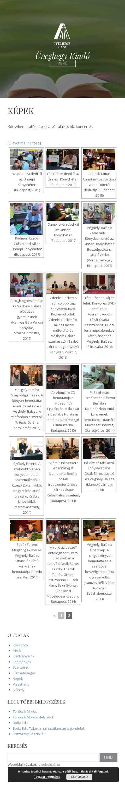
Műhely (19, 689)
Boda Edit (20, 722)
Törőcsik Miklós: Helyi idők (33, 717)
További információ (47, 776)
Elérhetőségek (24, 673)
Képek (18, 678)
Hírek (17, 650)
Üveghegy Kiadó (62, 55)
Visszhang (21, 684)
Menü (62, 63)
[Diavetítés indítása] (24, 143)
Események (22, 661)
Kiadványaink (23, 656)
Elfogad (79, 777)
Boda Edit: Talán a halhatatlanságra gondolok (49, 728)
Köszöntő (20, 645)
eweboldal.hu (49, 764)
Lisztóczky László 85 (28, 734)
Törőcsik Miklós (25, 711)
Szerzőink (21, 667)
